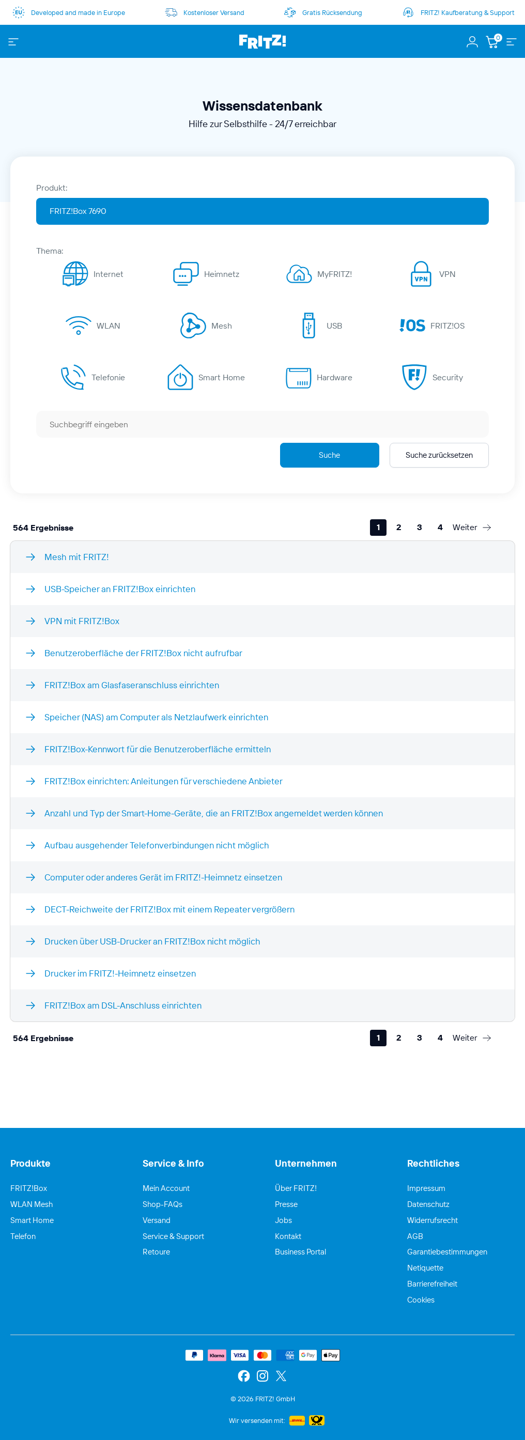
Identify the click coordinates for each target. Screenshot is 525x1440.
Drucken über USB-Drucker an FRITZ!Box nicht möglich (152, 941)
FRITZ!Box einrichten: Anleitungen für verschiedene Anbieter (163, 781)
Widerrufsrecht (432, 1220)
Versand (157, 1220)
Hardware (334, 377)
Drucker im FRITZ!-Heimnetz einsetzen (120, 973)
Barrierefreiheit (432, 1284)
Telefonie (108, 377)
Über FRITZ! (296, 1188)
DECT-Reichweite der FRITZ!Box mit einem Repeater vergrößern (169, 909)
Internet (108, 274)
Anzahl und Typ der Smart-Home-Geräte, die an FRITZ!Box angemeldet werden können (213, 813)
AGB (415, 1236)
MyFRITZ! (334, 274)
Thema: (50, 250)
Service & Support (173, 1236)
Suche (329, 455)
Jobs (283, 1220)
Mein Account (166, 1188)
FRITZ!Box (28, 1188)
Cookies (421, 1300)
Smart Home (221, 377)
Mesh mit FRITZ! (76, 556)
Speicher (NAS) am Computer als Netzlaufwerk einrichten (156, 716)
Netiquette (425, 1268)
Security (448, 377)
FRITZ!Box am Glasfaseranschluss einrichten (131, 684)
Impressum (426, 1188)
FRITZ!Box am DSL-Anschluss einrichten (123, 1005)
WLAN (108, 325)
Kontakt (288, 1236)
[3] (419, 527)
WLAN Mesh (31, 1204)
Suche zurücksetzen (439, 455)
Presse (286, 1204)
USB (334, 325)
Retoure (156, 1252)
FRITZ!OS (447, 325)
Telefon (23, 1236)
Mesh (221, 325)
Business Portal (300, 1252)
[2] (399, 527)
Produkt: (52, 187)
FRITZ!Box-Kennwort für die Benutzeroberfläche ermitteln (157, 749)
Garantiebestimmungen (447, 1252)
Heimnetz (221, 274)
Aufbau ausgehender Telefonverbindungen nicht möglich (156, 845)
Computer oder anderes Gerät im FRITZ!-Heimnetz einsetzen (163, 877)
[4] (440, 527)
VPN (447, 274)
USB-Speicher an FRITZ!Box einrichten (119, 588)
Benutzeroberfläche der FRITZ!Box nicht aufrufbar (143, 652)
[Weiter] (472, 527)
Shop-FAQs (162, 1204)
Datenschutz (428, 1204)
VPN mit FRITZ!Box (81, 620)
